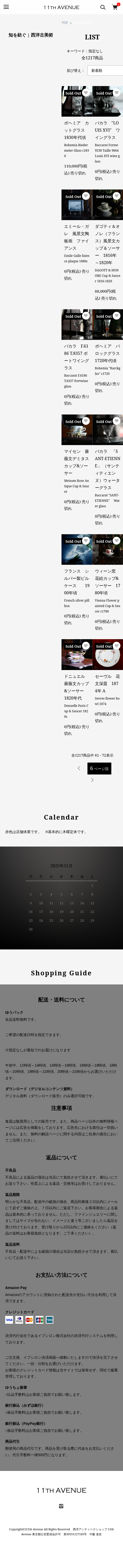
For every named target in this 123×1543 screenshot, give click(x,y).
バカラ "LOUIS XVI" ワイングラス (107, 130)
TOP (65, 23)
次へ (92, 780)
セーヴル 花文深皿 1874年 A (107, 683)
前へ (79, 768)
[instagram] (61, 1507)
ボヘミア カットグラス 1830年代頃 (76, 130)
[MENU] (6, 7)
